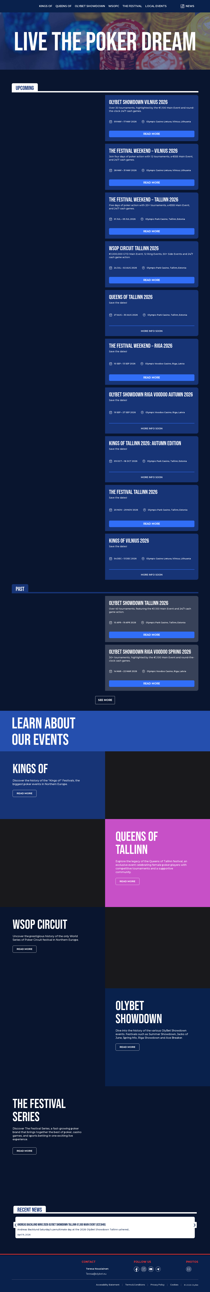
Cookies (174, 1283)
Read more (151, 133)
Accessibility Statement (107, 1283)
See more (105, 700)
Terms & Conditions (135, 1283)
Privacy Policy (157, 1283)
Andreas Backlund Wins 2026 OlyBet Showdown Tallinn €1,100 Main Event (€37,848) (61, 1223)
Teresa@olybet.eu (96, 1272)
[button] (15, 1223)
